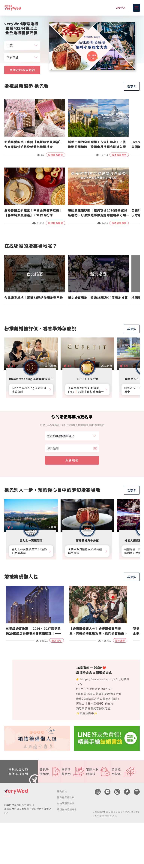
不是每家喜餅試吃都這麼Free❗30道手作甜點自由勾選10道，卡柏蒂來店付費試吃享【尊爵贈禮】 (85, 389)
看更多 (131, 86)
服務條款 (62, 791)
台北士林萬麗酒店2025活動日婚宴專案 (29, 551)
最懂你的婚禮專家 (67, 809)
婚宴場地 (57, 640)
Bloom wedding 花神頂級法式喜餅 (29, 389)
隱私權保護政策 (65, 797)
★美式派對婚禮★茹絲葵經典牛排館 (85, 551)
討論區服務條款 (65, 803)
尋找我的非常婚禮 (22, 69)
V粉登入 (121, 8)
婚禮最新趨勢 (55, 154)
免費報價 (72, 460)
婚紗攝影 (120, 640)
